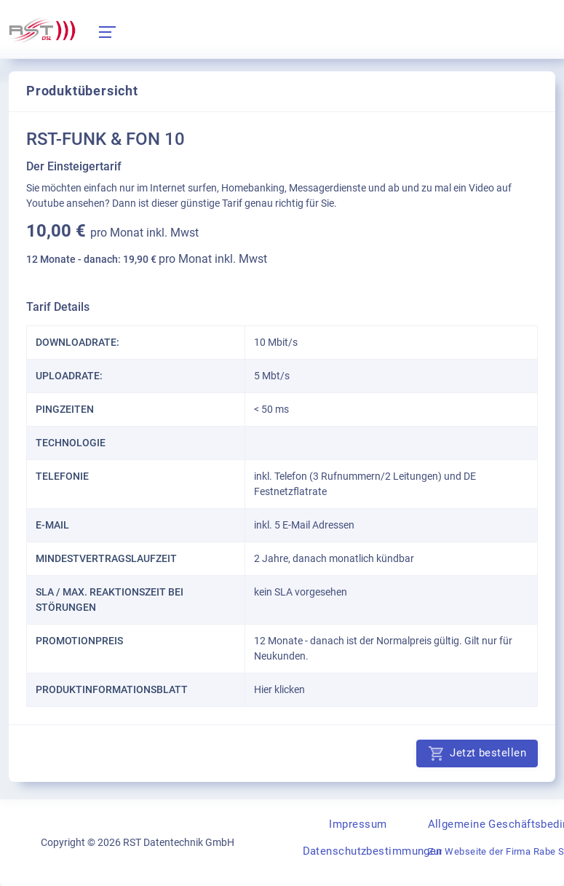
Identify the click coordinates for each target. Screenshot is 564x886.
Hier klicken (279, 689)
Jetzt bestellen (477, 753)
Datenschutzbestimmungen (372, 851)
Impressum (357, 824)
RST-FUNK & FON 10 (105, 139)
